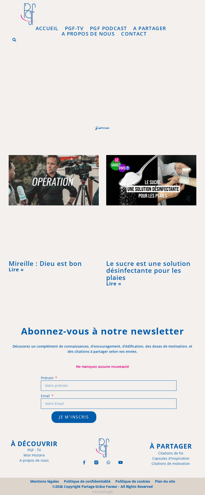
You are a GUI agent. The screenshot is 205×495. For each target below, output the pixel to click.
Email (46, 396)
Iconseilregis (102, 491)
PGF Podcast (108, 28)
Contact (134, 34)
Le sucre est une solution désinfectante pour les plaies (148, 270)
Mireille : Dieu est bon (45, 263)
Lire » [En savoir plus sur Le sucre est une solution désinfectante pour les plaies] (113, 283)
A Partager (149, 28)
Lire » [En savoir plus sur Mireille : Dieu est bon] (16, 269)
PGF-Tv (74, 28)
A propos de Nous (88, 34)
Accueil (47, 28)
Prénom (47, 378)
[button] (14, 40)
